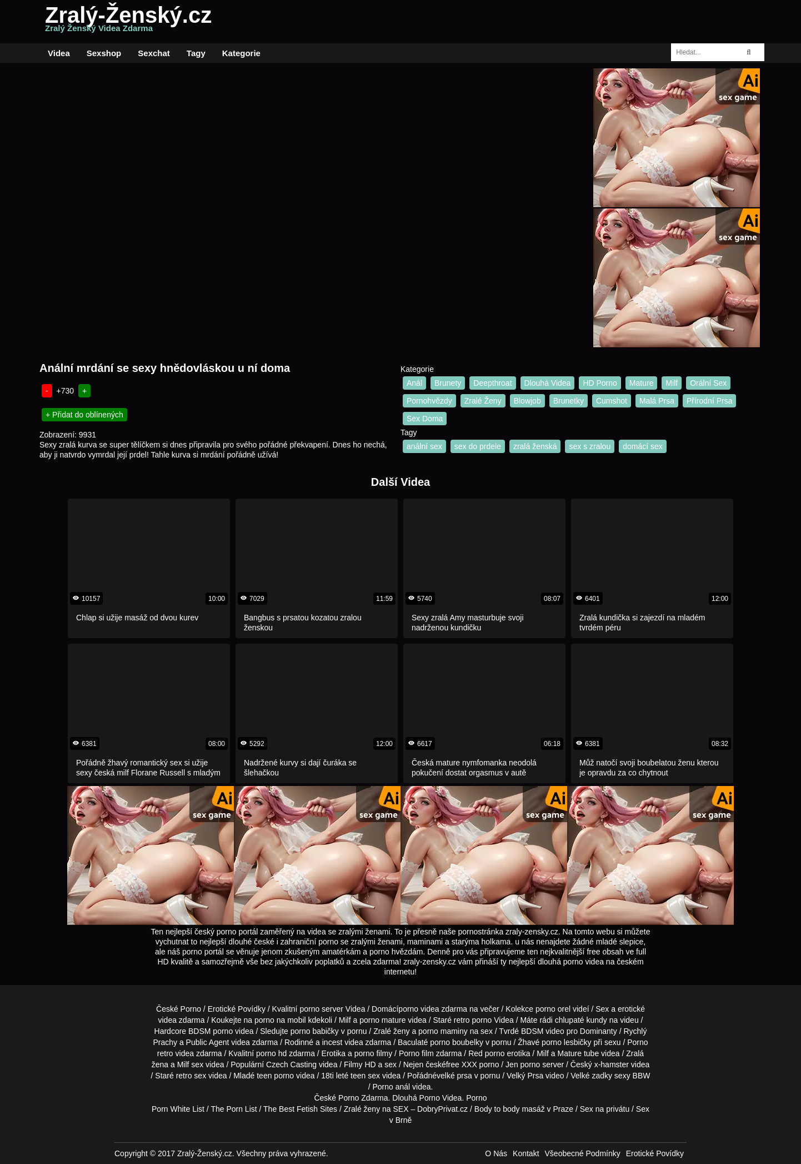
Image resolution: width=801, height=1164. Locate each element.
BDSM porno (210, 1031)
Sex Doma (425, 418)
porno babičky (315, 1031)
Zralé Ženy (483, 400)
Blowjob (527, 400)
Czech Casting (291, 1064)
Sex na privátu (605, 1109)
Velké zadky (591, 1075)
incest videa (342, 1042)
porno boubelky (456, 1042)
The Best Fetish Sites (300, 1109)
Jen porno (522, 1064)
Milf (671, 383)
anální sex (424, 446)
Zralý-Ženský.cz (128, 21)
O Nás (496, 1153)
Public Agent (207, 1042)
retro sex (191, 1075)
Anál (414, 383)
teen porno (275, 1075)
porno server (321, 1008)
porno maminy (443, 1031)
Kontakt (526, 1153)
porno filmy (373, 1053)
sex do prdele (477, 446)
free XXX (461, 1064)
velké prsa (454, 1075)
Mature (641, 383)
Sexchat (154, 53)
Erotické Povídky (237, 1008)
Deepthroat (492, 383)
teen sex (365, 1075)
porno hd (271, 1053)
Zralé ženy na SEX (376, 1109)
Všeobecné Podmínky (582, 1153)
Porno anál (391, 1086)
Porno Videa (440, 1097)
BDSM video (542, 1031)
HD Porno (600, 383)
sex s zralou (589, 446)
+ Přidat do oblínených (84, 414)
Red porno (486, 1053)
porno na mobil (280, 1020)
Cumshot (611, 400)
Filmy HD (360, 1064)
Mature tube (578, 1053)
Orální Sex (708, 383)
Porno (348, 1097)
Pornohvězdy (429, 400)
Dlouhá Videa (547, 383)
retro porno (473, 1020)
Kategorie (241, 53)
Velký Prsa (525, 1075)
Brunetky (568, 400)
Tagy (196, 53)
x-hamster (611, 1064)
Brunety (447, 383)
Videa (59, 53)
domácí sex (643, 446)
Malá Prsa (656, 400)
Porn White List (178, 1109)
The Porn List (234, 1109)
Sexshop (104, 53)
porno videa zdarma (432, 1008)
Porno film (416, 1053)
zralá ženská (535, 446)
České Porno (178, 1008)
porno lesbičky (567, 1042)
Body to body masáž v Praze (523, 1109)
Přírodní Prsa (709, 400)
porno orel (552, 1008)
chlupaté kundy (581, 1020)
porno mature (382, 1020)
